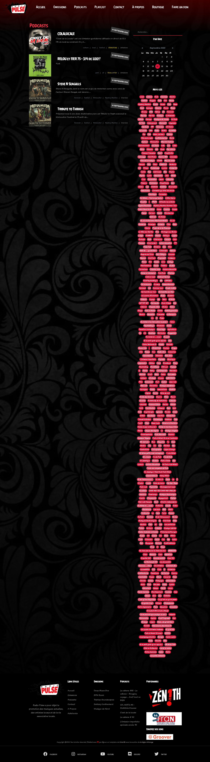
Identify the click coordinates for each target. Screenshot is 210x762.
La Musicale (170, 116)
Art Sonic (155, 146)
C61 (145, 333)
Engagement (163, 498)
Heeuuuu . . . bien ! (145, 566)
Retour (171, 513)
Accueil (41, 7)
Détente (150, 149)
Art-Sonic (169, 127)
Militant (158, 603)
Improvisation (148, 356)
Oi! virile (142, 401)
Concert (167, 239)
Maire (172, 307)
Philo (140, 382)
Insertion (161, 416)
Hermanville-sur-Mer (166, 292)
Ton (154, 446)
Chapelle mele (155, 269)
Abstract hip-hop (164, 277)
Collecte (172, 401)
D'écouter (148, 539)
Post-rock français (145, 502)
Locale (148, 483)
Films (166, 397)
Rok (160, 446)
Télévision (158, 356)
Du (140, 333)
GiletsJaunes (169, 603)
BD (161, 281)
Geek (162, 149)
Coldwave (171, 258)
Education (163, 607)
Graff (150, 374)
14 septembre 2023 (120, 31)
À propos (139, 7)
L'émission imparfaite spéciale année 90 (130, 723)
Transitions (155, 573)
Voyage (152, 299)
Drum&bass (155, 367)
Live (168, 146)
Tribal (147, 423)
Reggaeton (172, 333)
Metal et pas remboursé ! (147, 427)
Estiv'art (153, 217)
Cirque (174, 348)
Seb (174, 618)
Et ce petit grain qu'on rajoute (155, 341)
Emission (161, 224)
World (172, 138)
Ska (165, 172)
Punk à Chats (165, 461)
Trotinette (159, 506)
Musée (161, 344)
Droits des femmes (147, 397)
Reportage (161, 329)
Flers (155, 607)
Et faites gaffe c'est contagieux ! (152, 453)
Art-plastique (145, 461)
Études (171, 266)
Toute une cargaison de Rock (157, 468)
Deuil (156, 502)
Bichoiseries (168, 213)
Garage (148, 119)
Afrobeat (152, 378)
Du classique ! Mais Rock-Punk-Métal (157, 472)
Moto (143, 584)
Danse (144, 213)
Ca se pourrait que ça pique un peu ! (153, 614)
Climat (160, 311)
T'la (149, 446)
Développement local (167, 487)
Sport (160, 153)
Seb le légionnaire (144, 607)
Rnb (150, 262)
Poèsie (152, 389)
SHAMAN (154, 187)
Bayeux (143, 258)
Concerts (167, 577)
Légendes (172, 123)
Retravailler (152, 179)
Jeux (174, 239)
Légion (152, 622)
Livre (163, 262)
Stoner (157, 236)
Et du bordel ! (152, 243)
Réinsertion (171, 416)
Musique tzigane (171, 431)
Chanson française (148, 153)
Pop (144, 134)
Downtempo (153, 494)
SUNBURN (149, 236)
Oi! (163, 112)
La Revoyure (171, 314)
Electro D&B (163, 157)
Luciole (164, 168)
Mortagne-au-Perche (168, 232)
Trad (175, 419)
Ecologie (149, 108)
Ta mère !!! (159, 479)
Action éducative (165, 243)
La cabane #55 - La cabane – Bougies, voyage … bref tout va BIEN (130, 695)
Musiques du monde (161, 119)
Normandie (155, 303)
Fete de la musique (147, 161)
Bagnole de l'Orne (147, 254)
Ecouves (171, 254)
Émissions (60, 7)
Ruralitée (143, 491)
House (162, 104)
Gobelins (167, 596)
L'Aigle (140, 236)
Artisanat (161, 408)
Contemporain (162, 371)
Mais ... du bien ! (158, 134)
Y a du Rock (168, 457)
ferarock (77, 98)
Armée (150, 581)
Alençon (142, 164)
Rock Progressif (164, 618)
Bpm (168, 408)
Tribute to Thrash (70, 109)
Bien (169, 247)
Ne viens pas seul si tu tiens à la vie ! (152, 551)
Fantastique (157, 419)
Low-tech (156, 509)
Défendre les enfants (167, 202)
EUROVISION (170, 378)
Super (142, 536)
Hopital (153, 618)
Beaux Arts (142, 348)
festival (102, 48)
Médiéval (168, 419)
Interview (164, 97)
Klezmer (171, 434)
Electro (172, 97)
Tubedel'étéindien (144, 419)
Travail (156, 266)
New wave (173, 371)
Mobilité (163, 187)
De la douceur (146, 284)
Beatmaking (143, 367)
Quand (154, 536)
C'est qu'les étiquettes (146, 599)
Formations (143, 269)
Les (160, 524)
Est (148, 536)
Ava (174, 461)
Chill (150, 112)
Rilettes (167, 446)
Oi (159, 521)
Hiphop (157, 112)
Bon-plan (156, 584)
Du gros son (170, 629)
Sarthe (165, 404)
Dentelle (169, 344)
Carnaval (142, 288)
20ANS (159, 161)
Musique (160, 116)
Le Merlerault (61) (150, 562)
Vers (157, 513)
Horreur (152, 213)
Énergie (160, 637)
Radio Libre (162, 352)
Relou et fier (112, 73)
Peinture (158, 543)
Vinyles (171, 172)
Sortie (155, 393)
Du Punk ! (141, 517)
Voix (141, 352)
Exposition (168, 554)
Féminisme (153, 183)
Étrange (144, 622)
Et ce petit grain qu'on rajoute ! (151, 644)
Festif (140, 423)
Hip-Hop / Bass (172, 483)
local (94, 48)
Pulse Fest (147, 247)
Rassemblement (168, 284)
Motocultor (97, 98)
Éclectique (152, 194)
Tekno (164, 299)
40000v (167, 633)
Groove (161, 378)
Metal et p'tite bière (169, 423)
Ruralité (143, 202)
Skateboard (146, 509)
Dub (165, 101)
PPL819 (154, 202)
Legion (174, 236)
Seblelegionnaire (171, 311)
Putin (159, 569)
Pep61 (149, 239)
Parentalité (173, 187)
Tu (168, 442)
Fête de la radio (147, 138)
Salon (164, 584)
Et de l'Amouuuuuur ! (145, 479)
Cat (147, 187)
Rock (156, 97)
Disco (155, 164)
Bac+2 (173, 397)
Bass (175, 104)
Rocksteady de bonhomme (157, 401)
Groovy (144, 112)
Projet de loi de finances (161, 228)
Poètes (172, 404)
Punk (159, 101)
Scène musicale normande (148, 532)
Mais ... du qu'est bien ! (165, 622)
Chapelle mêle (154, 307)
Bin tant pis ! (144, 442)
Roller (175, 506)
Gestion (172, 389)
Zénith (163, 588)
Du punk (166, 337)
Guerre (159, 397)
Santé (159, 213)
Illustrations (144, 449)
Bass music (155, 423)
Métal (173, 176)
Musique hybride (170, 528)
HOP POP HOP (143, 303)
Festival (144, 101)
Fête (168, 224)
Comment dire (171, 566)
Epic (172, 183)
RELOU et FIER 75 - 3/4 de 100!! (78, 59)
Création (158, 528)
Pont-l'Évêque (161, 254)
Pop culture (171, 149)
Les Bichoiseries (161, 138)
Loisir (175, 146)
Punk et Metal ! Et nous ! (153, 633)
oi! (103, 73)
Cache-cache (170, 637)
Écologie (142, 239)
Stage (140, 311)
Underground (152, 123)
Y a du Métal (170, 453)
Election (143, 524)
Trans (168, 479)
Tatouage (141, 157)
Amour (147, 596)
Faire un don (181, 7)
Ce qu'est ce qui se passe (167, 599)
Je (173, 479)
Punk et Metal (150, 311)
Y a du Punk (157, 457)
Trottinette (145, 513)
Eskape (155, 588)
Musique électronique (168, 494)
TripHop (173, 498)
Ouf (153, 569)
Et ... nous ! (146, 457)
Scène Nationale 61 (149, 344)
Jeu (159, 596)
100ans (145, 168)
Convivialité (143, 577)
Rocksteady (155, 168)
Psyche (142, 176)
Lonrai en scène (165, 648)
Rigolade (161, 359)
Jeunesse (173, 157)
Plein (150, 524)
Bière (142, 149)
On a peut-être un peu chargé (157, 611)
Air (156, 524)
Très (165, 641)
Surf (157, 382)
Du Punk (142, 123)
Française (160, 314)
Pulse (162, 318)
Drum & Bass (166, 303)
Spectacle (151, 416)
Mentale (150, 517)
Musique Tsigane (144, 438)
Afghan (147, 393)
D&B (150, 131)
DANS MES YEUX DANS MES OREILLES (162, 491)
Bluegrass (149, 543)
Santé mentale (143, 592)
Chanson (142, 243)
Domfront (151, 258)
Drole (150, 641)
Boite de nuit (165, 393)
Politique (166, 236)
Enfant (142, 416)
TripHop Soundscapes (104, 699)
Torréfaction (150, 408)
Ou (152, 318)
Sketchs (158, 641)
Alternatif (162, 123)
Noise (159, 209)
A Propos (72, 708)
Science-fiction (154, 404)
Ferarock (170, 112)
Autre (174, 539)
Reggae (152, 101)
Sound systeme (146, 434)
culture (86, 48)
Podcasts (81, 7)
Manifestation (146, 266)
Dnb (174, 303)
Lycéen (171, 584)
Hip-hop (151, 116)
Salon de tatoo (158, 483)
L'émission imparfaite (148, 359)
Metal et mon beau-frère (168, 427)
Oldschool (163, 164)
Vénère (147, 228)
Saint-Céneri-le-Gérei (146, 209)
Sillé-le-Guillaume (150, 648)
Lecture (140, 464)
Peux (153, 442)
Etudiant (171, 296)
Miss (174, 521)
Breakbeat (167, 363)
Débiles (151, 363)
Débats (140, 119)
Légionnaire (142, 363)
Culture (149, 97)
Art (139, 168)
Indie (163, 146)
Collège (170, 262)
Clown (175, 412)
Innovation (173, 607)
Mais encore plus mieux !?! (161, 626)
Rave (174, 224)
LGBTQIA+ (168, 281)
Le (152, 513)
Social (174, 209)
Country (167, 209)
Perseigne (151, 224)
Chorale (143, 581)
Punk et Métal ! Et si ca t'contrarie (165, 438)
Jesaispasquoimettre (147, 637)
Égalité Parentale (145, 206)
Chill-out (165, 367)
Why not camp (170, 161)
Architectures (143, 573)
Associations (162, 389)
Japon (161, 179)
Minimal (142, 374)
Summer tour (158, 288)
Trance (140, 431)
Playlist (100, 7)
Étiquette (161, 442)
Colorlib (122, 742)
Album (159, 577)
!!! (164, 569)
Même (172, 536)
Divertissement (156, 592)
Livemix (142, 498)
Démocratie (144, 618)
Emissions (171, 569)
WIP (152, 127)
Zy (103, 742)
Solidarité (173, 168)
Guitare (155, 461)
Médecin (144, 299)
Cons (158, 363)
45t (156, 149)
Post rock (144, 386)
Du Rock (174, 119)
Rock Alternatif (160, 434)
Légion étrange (169, 449)
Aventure (142, 494)
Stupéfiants (164, 183)
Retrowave (172, 374)
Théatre (144, 183)
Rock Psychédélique (150, 281)
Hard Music (152, 157)
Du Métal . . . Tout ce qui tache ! (151, 198)
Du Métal (172, 131)
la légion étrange (146, 742)
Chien (145, 554)
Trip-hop (143, 116)
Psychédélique (149, 326)
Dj (139, 371)
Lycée (149, 176)
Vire (157, 232)
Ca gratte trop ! (147, 603)
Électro (142, 314)
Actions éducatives (153, 464)
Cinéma (169, 134)
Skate (170, 509)
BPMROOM (172, 551)
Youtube (168, 592)
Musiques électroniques (147, 521)
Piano (175, 363)
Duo (153, 352)
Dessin (156, 262)
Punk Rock (161, 273)
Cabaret (144, 307)
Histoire (158, 108)
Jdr (158, 299)
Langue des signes (151, 431)
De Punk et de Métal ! (169, 464)
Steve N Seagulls (69, 84)
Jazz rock (172, 382)
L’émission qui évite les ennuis (163, 191)
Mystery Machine (111, 98)
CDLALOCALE (66, 34)
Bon (141, 543)
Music (163, 296)
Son (169, 341)
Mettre (142, 446)
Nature (172, 251)
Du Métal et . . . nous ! (145, 506)
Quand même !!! (151, 476)
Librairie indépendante (169, 502)
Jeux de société (159, 558)
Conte (143, 172)
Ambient (143, 378)
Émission (157, 247)
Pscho (163, 374)
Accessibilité (144, 569)
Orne (143, 179)
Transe (145, 371)
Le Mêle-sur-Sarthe (146, 232)
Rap (149, 172)
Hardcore (172, 164)
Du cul (172, 221)
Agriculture (172, 329)
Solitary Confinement (103, 704)
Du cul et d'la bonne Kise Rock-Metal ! (153, 221)
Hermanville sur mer (148, 292)
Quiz (154, 596)
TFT (175, 243)
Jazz (166, 176)
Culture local (150, 277)
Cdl (149, 288)
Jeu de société (165, 562)
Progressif (162, 258)
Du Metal (162, 217)
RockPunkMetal (169, 543)
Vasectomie (145, 191)
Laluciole (143, 404)
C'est (140, 539)
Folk (149, 134)
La (162, 431)
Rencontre (153, 386)
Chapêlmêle (169, 153)
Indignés (172, 614)
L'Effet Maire (170, 198)
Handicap (152, 333)
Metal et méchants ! (148, 273)
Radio (157, 131)
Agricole (159, 412)
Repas (151, 577)
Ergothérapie (149, 412)
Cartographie (156, 449)
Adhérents (73, 713)
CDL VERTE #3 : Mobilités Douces (128, 706)
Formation (162, 194)
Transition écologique (147, 329)
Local (142, 97)
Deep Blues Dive (101, 690)
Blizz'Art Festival (167, 142)
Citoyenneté (151, 498)
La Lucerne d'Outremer (149, 296)
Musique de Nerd (102, 708)
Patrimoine (161, 333)
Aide (175, 592)
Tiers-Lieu (159, 127)
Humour (145, 142)
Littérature (158, 239)
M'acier (140, 483)
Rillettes (171, 273)
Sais (173, 442)
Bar (173, 446)
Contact (119, 7)
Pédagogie (159, 581)
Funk (169, 104)
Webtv (168, 652)
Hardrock (145, 127)
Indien (161, 652)
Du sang (157, 284)
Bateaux (153, 554)
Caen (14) (171, 558)
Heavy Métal (164, 476)
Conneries (171, 352)
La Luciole (143, 131)
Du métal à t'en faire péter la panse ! (154, 322)
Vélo (148, 164)
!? (156, 318)
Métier (140, 187)
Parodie (167, 412)
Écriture (149, 528)
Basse (147, 352)
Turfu (164, 513)
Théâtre (164, 266)
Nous (163, 547)
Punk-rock (143, 487)
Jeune (170, 588)
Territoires (165, 573)
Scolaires (142, 224)
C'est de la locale (128, 712)
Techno (164, 131)
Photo (144, 262)
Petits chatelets (150, 652)
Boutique (159, 7)
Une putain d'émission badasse (152, 629)
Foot (149, 584)
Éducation (150, 314)
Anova (169, 326)
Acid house (157, 172)
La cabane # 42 (127, 717)
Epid (174, 408)
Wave (156, 374)
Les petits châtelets (157, 656)
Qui (160, 536)
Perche (174, 517)
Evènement (147, 588)
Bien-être (168, 356)
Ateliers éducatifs (169, 269)
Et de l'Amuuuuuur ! (163, 517)
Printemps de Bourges (168, 532)
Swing (152, 371)
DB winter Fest (170, 644)
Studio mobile (171, 288)
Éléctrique (171, 359)
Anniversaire (170, 581)
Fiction (141, 528)
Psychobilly (153, 487)
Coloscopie (163, 251)
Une (164, 247)
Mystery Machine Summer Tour (165, 206)
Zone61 (168, 506)
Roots (155, 104)
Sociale (146, 626)
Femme (174, 573)
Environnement (144, 146)
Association (158, 176)
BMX (164, 509)
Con (163, 539)
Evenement (149, 382)
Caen (160, 554)
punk (97, 73)
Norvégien (143, 389)
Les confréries (169, 524)
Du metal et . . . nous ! (153, 337)
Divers (166, 108)
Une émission (159, 566)
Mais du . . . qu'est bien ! (148, 251)
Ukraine (164, 307)
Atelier (164, 382)
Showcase (160, 326)
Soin (139, 412)
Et (157, 547)
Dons (174, 577)
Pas (168, 539)
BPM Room (99, 695)
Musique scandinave (167, 386)
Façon (157, 539)
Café (141, 408)
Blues (173, 108)
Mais (166, 536)
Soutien (166, 348)
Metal (171, 101)
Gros (152, 547)
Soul (142, 108)
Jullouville (169, 179)
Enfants (171, 299)
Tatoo (172, 322)
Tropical (173, 367)
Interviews (166, 521)
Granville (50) (146, 558)
